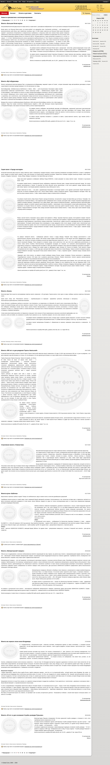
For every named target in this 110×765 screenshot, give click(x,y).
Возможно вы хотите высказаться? (33, 75)
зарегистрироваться (37, 8)
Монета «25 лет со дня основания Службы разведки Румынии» (22, 715)
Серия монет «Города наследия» (12, 169)
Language (106, 1)
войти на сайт (34, 7)
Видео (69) (102, 43)
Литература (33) (96, 48)
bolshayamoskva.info (85, 700)
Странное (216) (96, 63)
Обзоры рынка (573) (97, 58)
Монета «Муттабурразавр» (10, 81)
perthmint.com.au (86, 127)
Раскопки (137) (105, 61)
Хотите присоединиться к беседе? (32, 544)
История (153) (102, 46)
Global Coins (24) (96, 41)
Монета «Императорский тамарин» (12, 551)
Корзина (87, 13)
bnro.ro (88, 738)
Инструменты (31, 1)
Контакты (37, 13)
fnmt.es (88, 276)
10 (22, 20)
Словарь (15, 1)
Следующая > (32, 20)
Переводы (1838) (97, 61)
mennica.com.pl (86, 536)
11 (24, 20)
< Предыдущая (6, 20)
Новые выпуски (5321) (100, 53)
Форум (24, 1)
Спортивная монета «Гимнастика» (12, 445)
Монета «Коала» (6, 291)
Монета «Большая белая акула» (11, 23)
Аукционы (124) (103, 41)
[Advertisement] (45, 153)
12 (27, 20)
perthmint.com (86, 66)
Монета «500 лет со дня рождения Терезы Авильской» (19, 350)
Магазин (3, 1)
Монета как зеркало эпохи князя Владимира (16, 641)
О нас (38, 1)
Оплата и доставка (25, 13)
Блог (20, 1)
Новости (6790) (98, 51)
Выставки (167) (96, 46)
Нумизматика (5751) (99, 56)
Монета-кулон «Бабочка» (9, 493)
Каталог (9, 1)
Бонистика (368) (96, 43)
